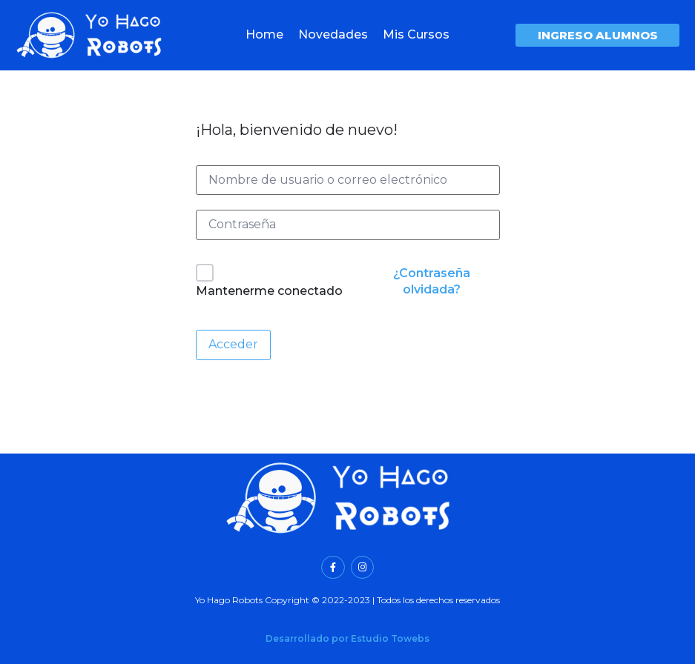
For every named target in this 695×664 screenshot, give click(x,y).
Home (264, 34)
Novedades (333, 34)
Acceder (233, 344)
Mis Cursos (416, 34)
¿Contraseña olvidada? (431, 281)
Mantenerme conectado (269, 291)
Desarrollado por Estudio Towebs (347, 638)
